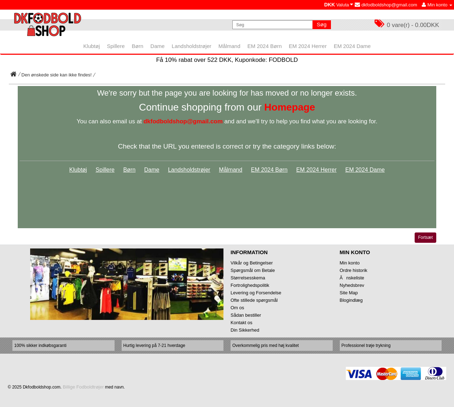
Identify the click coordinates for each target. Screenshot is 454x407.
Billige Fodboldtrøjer (83, 387)
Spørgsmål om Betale (253, 270)
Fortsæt (425, 237)
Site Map (349, 292)
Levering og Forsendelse (256, 292)
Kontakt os (241, 322)
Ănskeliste (352, 277)
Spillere (105, 170)
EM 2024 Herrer (316, 170)
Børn (129, 170)
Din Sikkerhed (245, 330)
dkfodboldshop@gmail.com (386, 4)
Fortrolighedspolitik (250, 285)
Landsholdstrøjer (189, 170)
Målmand (230, 170)
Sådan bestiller (246, 315)
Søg (322, 24)
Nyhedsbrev (352, 285)
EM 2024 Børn (269, 170)
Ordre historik (353, 270)
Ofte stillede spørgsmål (254, 300)
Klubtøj (78, 170)
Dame (152, 170)
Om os (237, 307)
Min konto (350, 263)
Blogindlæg (351, 300)
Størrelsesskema (248, 277)
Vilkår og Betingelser (252, 263)
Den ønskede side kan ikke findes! (56, 74)
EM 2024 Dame (364, 170)
